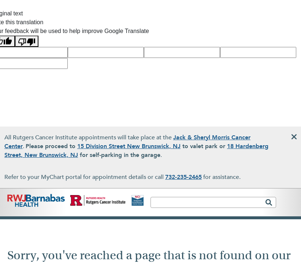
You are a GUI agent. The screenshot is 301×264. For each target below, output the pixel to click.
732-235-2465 (183, 177)
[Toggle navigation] (287, 205)
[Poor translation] (26, 41)
